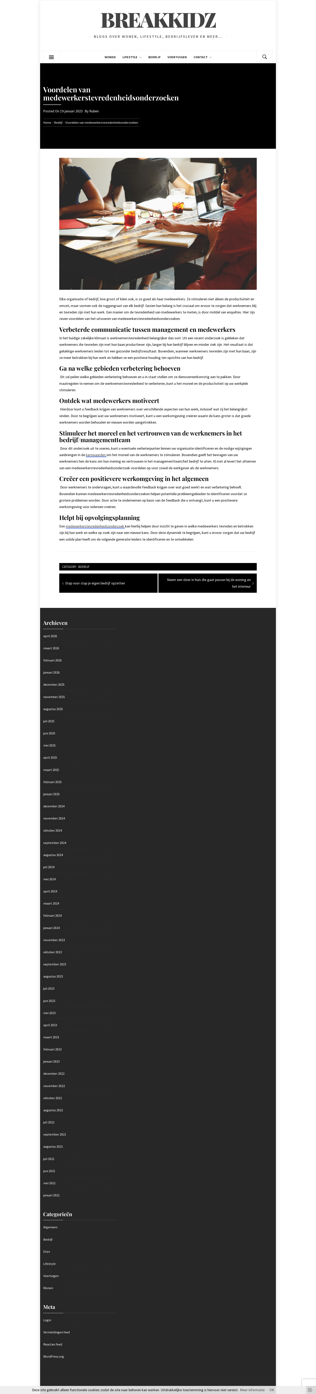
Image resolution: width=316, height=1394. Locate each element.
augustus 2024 (53, 855)
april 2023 (50, 1025)
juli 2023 (48, 988)
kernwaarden (96, 454)
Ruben (94, 111)
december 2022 (53, 1073)
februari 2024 (52, 915)
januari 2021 (51, 1195)
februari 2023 (52, 1049)
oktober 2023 (52, 952)
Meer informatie (252, 1390)
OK (271, 1390)
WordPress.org (53, 1356)
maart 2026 (51, 648)
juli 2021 (48, 1159)
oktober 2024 (52, 830)
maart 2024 (51, 903)
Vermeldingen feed (56, 1332)
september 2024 (54, 843)
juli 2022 (48, 1122)
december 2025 (53, 684)
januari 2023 (51, 1061)
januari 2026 (51, 672)
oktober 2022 (52, 1098)
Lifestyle (132, 57)
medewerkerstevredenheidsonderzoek (95, 526)
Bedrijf (154, 57)
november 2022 (54, 1086)
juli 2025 (48, 721)
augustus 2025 (53, 709)
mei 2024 (49, 879)
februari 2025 (52, 782)
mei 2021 (49, 1183)
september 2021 (54, 1134)
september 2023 (54, 964)
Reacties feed (52, 1344)
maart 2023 (51, 1037)
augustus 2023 (53, 976)
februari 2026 (52, 660)
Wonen (110, 57)
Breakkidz (157, 19)
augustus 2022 (53, 1110)
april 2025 (50, 757)
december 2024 (53, 806)
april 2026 (50, 636)
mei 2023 (49, 1013)
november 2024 (54, 818)
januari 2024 (51, 928)
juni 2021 (49, 1171)
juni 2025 (49, 733)
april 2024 (50, 891)
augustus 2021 (53, 1146)
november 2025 (54, 697)
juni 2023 (49, 1001)
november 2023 (54, 940)
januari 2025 (51, 794)
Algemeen (50, 1227)
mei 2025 (49, 745)
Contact (203, 57)
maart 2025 (51, 770)
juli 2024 (48, 867)
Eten (46, 1252)
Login (47, 1320)
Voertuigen (177, 57)
